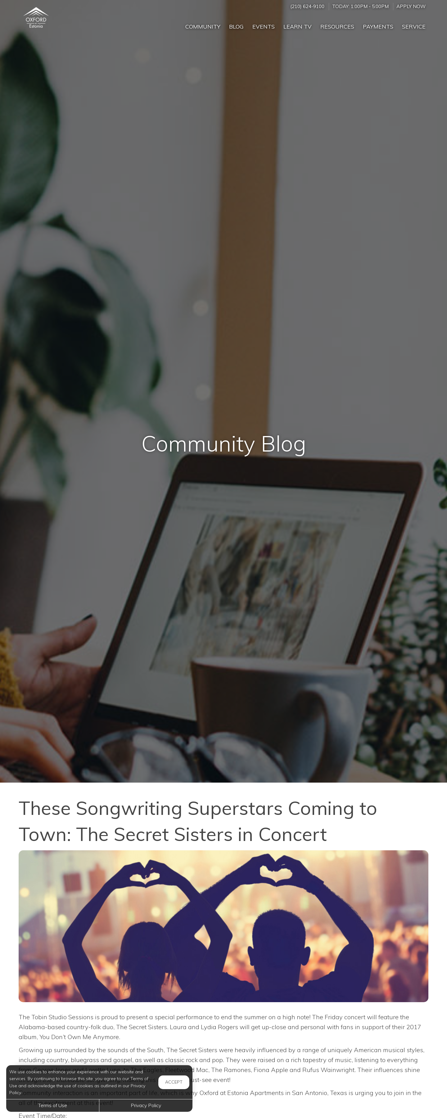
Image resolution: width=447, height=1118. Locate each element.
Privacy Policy (146, 1105)
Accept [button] (174, 1082)
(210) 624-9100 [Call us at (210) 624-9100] (307, 6)
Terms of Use (52, 1105)
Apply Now (411, 6)
